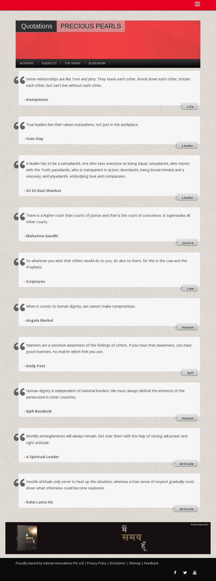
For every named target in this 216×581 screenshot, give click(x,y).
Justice (188, 243)
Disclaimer (117, 563)
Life (190, 107)
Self (190, 373)
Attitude (187, 464)
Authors (27, 63)
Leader (188, 146)
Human (188, 327)
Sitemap (135, 563)
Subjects (49, 63)
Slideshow (97, 63)
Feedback (151, 563)
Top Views (72, 63)
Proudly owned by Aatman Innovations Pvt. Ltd (50, 563)
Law (190, 288)
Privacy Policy (97, 563)
